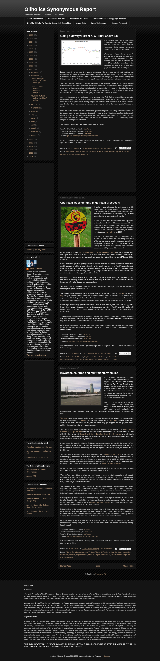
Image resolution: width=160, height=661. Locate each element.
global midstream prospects (117, 357)
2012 (31, 146)
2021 (31, 49)
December (35, 72)
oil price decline (74, 154)
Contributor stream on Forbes (37, 457)
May (61, 296)
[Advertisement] (97, 174)
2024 (31, 42)
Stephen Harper (94, 555)
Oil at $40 (122, 151)
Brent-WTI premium (89, 151)
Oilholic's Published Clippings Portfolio (109, 19)
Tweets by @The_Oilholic (36, 250)
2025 (31, 38)
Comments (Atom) (101, 574)
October (34, 104)
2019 (31, 56)
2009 (31, 156)
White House (68, 557)
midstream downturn (67, 359)
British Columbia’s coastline (112, 464)
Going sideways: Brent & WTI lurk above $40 (89, 35)
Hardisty (111, 552)
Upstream (114, 359)
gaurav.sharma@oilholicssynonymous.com (82, 136)
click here (87, 129)
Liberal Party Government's (100, 502)
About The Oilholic (35, 19)
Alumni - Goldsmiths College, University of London (37, 506)
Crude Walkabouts (98, 23)
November (35, 76)
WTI (88, 154)
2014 (31, 139)
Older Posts (128, 566)
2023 (31, 45)
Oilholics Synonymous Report (60, 9)
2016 (31, 66)
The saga (63, 418)
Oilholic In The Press (79, 19)
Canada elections (78, 552)
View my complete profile (36, 355)
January (34, 135)
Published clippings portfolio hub (39, 447)
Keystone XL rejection (122, 552)
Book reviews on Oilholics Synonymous (36, 471)
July (33, 115)
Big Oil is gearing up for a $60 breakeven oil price (97, 252)
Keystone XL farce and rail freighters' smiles (89, 372)
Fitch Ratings (113, 151)
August (34, 111)
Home (97, 566)
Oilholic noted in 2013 (113, 454)
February (121, 293)
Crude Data (81, 23)
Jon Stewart (81, 420)
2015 (31, 69)
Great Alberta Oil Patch (98, 552)
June (33, 118)
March (34, 128)
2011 (31, 150)
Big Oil (86, 357)
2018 (31, 59)
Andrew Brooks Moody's (74, 357)
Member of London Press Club (38, 495)
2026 (31, 35)
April (33, 125)
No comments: (106, 148)
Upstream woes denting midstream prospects (90, 202)
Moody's (79, 359)
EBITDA (93, 357)
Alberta (68, 552)
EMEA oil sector (102, 151)
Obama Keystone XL (67, 555)
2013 (31, 143)
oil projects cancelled (102, 359)
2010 (31, 153)
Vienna (83, 154)
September (35, 108)
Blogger (106, 656)
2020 (31, 52)
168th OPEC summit (73, 151)
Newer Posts (65, 566)
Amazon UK (31, 476)
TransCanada (105, 555)
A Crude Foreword (119, 23)
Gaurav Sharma (35, 269)
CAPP (87, 552)
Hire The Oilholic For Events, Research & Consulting (49, 23)
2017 (31, 62)
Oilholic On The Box (56, 19)
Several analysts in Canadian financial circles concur (100, 434)
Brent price (109, 232)
